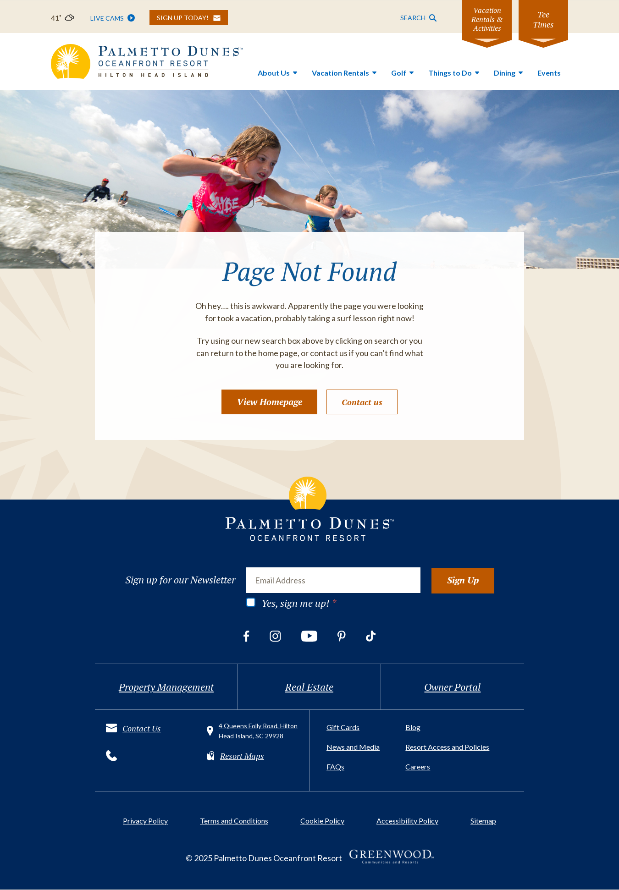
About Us (274, 72)
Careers (417, 767)
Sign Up (463, 580)
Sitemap (483, 821)
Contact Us (141, 728)
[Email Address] (333, 580)
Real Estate (309, 687)
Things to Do (450, 72)
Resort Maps (242, 755)
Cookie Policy (322, 821)
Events (549, 72)
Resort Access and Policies (447, 747)
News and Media (353, 747)
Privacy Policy (145, 821)
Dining (504, 72)
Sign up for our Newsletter (180, 579)
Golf (398, 72)
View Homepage (269, 402)
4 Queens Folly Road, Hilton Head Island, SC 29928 (258, 731)
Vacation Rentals (340, 72)
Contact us (362, 402)
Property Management (166, 687)
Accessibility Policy (407, 821)
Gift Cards (342, 727)
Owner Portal (452, 687)
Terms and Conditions (234, 821)
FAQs (335, 767)
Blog (412, 727)
